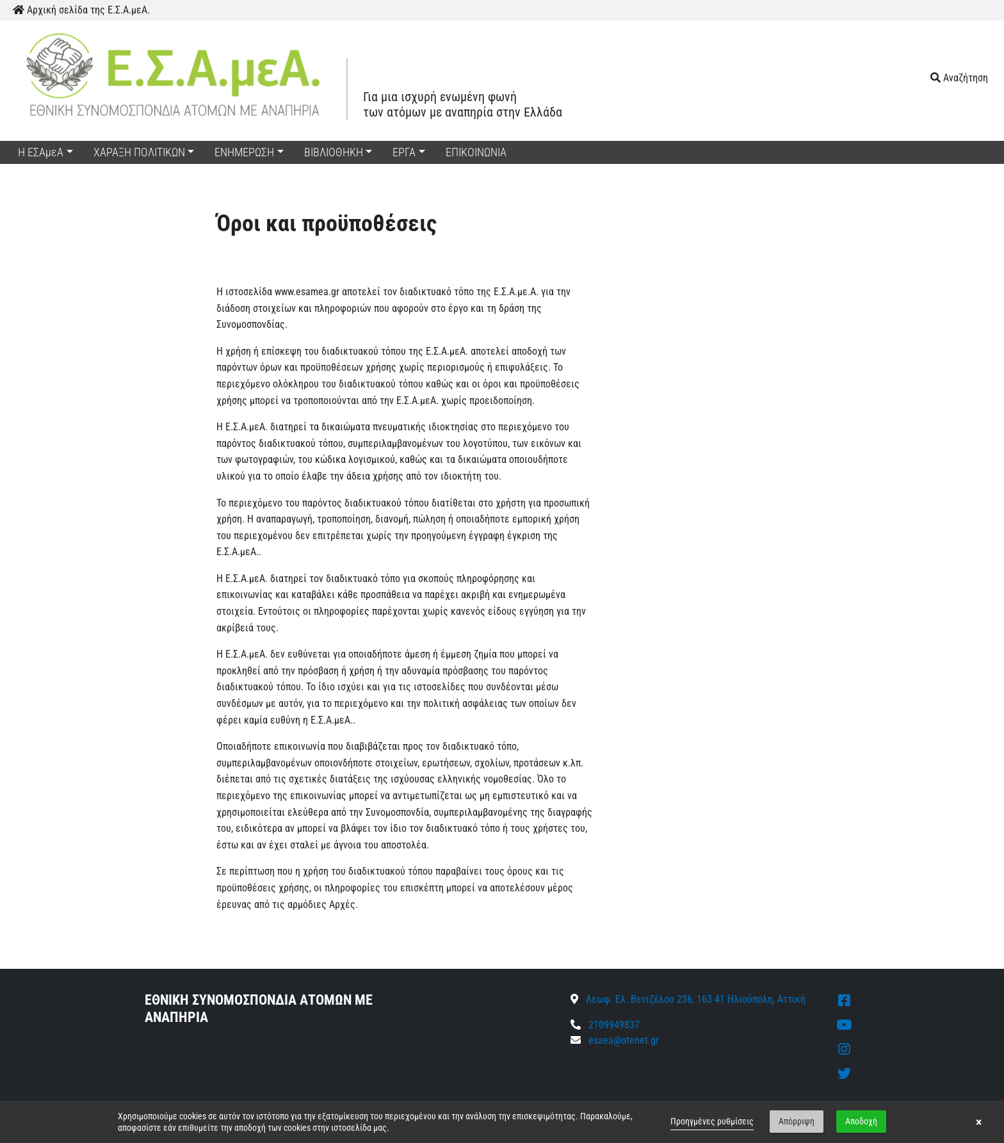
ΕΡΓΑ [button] (404, 152)
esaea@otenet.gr (623, 1040)
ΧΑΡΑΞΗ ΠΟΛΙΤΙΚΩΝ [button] (139, 152)
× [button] (979, 1121)
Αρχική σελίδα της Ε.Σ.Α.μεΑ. (81, 10)
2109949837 (605, 1025)
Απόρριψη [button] (796, 1121)
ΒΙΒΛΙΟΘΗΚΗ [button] (333, 152)
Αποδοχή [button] (861, 1121)
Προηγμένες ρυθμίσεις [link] (712, 1121)
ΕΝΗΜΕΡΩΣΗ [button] (244, 152)
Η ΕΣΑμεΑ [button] (40, 152)
